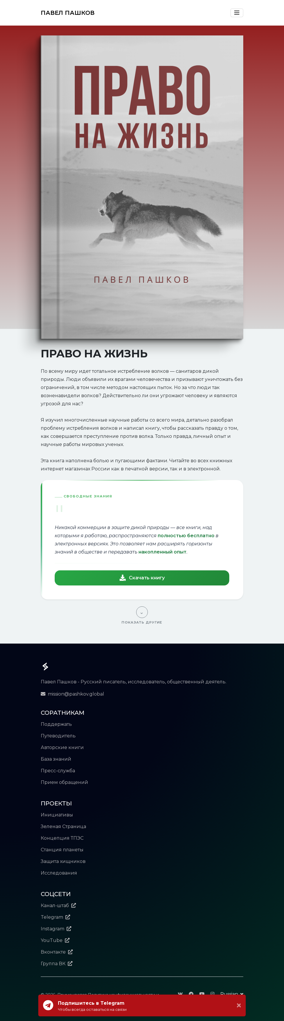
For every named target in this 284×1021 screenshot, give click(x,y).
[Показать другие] (142, 615)
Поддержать (56, 724)
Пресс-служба (58, 770)
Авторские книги (62, 747)
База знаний (56, 759)
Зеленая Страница (63, 826)
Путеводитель (58, 736)
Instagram (56, 929)
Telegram (55, 917)
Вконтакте (57, 952)
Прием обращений (64, 782)
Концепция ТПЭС (62, 838)
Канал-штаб (58, 905)
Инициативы (57, 815)
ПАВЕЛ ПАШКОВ (68, 12)
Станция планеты (62, 849)
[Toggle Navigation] (236, 12)
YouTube (55, 940)
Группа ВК (56, 963)
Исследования (59, 873)
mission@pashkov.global (72, 694)
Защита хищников (63, 861)
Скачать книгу (142, 578)
